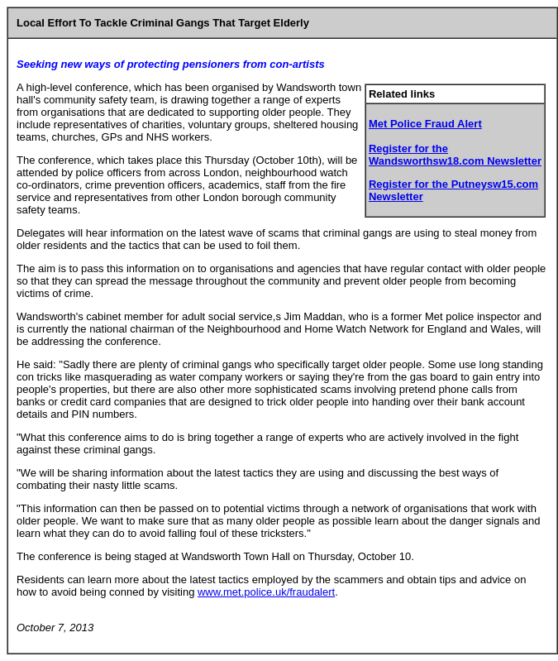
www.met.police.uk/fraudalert (266, 592)
